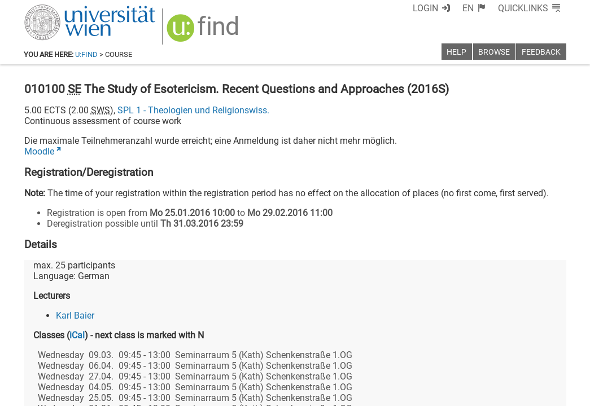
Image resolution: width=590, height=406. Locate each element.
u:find (87, 54)
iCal (77, 335)
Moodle (39, 151)
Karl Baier (75, 315)
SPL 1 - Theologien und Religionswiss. (193, 110)
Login (425, 8)
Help (456, 52)
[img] (204, 32)
